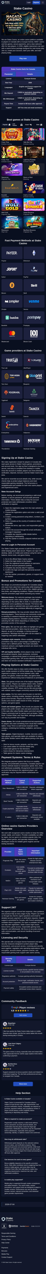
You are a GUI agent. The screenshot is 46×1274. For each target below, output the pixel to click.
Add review (23, 1015)
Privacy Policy (6, 1239)
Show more (23, 1084)
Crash (28, 125)
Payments (4, 1247)
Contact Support (6, 1257)
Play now (23, 58)
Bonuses (4, 1251)
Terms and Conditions (8, 1236)
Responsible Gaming (8, 1233)
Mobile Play (5, 1254)
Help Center (5, 1243)
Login (29, 2)
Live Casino (17, 124)
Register (36, 2)
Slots (39, 125)
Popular (7, 125)
